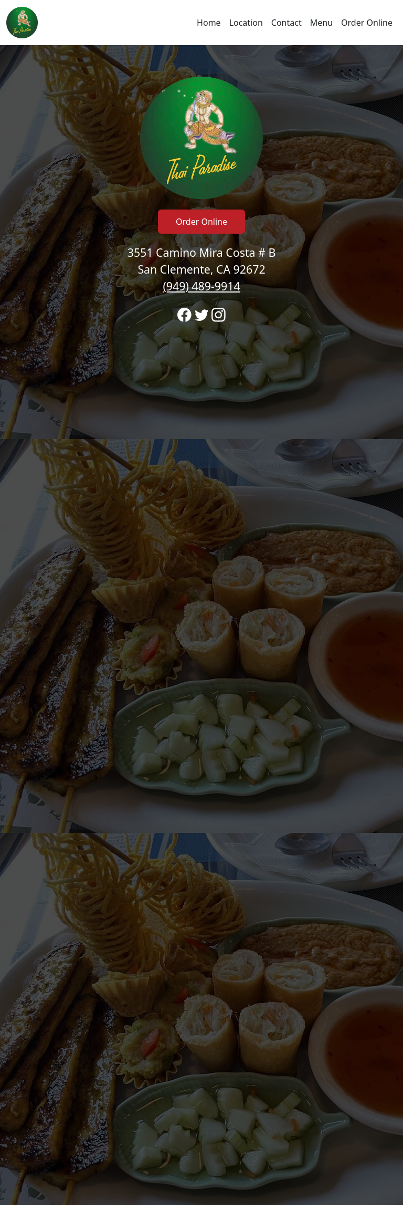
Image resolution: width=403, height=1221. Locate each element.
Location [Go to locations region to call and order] (246, 22)
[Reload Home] (22, 22)
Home (209, 22)
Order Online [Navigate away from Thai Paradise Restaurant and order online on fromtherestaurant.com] (367, 22)
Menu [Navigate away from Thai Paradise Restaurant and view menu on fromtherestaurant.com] (321, 22)
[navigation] (201, 22)
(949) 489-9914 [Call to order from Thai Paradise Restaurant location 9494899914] (201, 286)
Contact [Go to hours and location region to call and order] (286, 22)
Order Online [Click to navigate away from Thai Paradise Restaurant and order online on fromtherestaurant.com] (201, 221)
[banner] (201, 625)
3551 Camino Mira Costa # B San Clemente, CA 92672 (202, 269)
